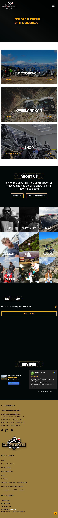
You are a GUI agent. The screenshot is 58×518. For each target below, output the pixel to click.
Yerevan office (6, 506)
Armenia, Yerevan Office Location (13, 490)
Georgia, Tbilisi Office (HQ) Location (14, 482)
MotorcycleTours (7, 471)
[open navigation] (54, 6)
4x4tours (4, 479)
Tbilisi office (5, 500)
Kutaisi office (5, 503)
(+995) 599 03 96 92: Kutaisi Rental (13, 420)
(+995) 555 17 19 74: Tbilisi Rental (12, 417)
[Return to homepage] (9, 6)
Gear (49, 153)
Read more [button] (34, 387)
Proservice (12, 509)
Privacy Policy (6, 467)
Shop (3, 475)
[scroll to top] (55, 513)
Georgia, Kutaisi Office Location (12, 486)
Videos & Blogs (29, 314)
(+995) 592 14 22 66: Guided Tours (12, 423)
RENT (8, 79)
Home (3, 460)
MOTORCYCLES (13, 153)
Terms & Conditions (8, 464)
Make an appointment (37, 196)
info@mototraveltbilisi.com (10, 414)
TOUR (49, 79)
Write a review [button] (14, 383)
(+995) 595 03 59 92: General (11, 425)
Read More (17, 196)
